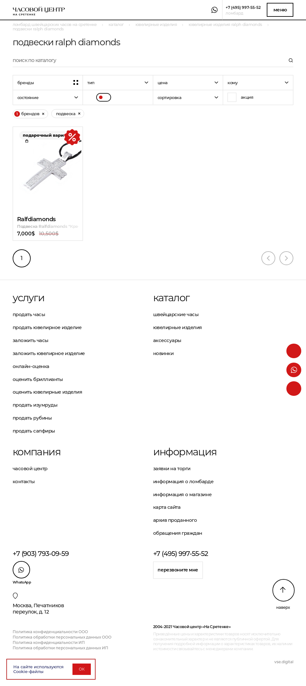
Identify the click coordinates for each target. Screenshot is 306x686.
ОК (81, 669)
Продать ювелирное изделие (47, 327)
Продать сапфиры (34, 431)
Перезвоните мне (178, 570)
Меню (280, 10)
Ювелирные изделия (177, 327)
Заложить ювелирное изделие (49, 353)
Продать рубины (32, 418)
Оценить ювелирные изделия (47, 392)
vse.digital (283, 662)
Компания (36, 452)
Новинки (163, 353)
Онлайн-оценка (31, 366)
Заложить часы (30, 340)
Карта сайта (167, 507)
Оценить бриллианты (38, 379)
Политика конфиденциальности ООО (50, 632)
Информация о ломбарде (183, 481)
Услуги (28, 298)
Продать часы (29, 314)
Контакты (23, 481)
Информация (185, 452)
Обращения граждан (177, 533)
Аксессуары (167, 340)
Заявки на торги (171, 468)
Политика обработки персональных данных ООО (62, 637)
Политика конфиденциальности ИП (49, 642)
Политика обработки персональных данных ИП (60, 648)
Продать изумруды (35, 405)
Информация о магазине (182, 494)
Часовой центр (30, 468)
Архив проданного (175, 520)
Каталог (171, 298)
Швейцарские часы (176, 314)
